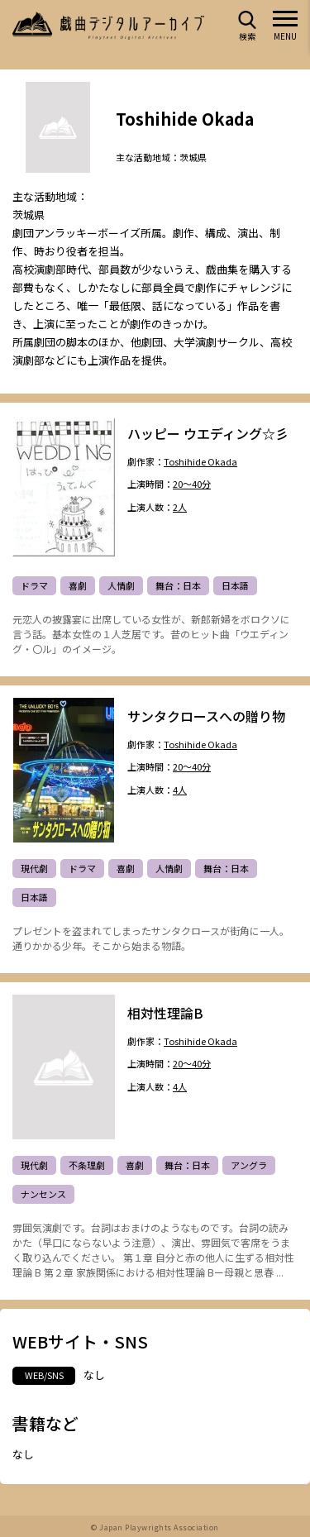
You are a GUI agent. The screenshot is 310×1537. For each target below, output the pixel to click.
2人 (180, 508)
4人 (180, 790)
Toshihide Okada (200, 461)
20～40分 (192, 485)
